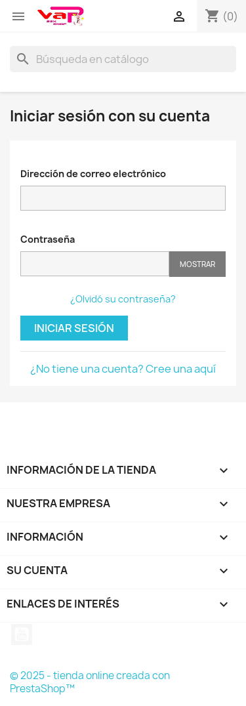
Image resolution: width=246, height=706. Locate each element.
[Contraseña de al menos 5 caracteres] (94, 263)
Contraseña (47, 239)
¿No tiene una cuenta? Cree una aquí (123, 369)
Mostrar (197, 264)
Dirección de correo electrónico (93, 173)
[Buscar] (123, 59)
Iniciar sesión (74, 328)
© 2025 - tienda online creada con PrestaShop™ (90, 682)
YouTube (21, 634)
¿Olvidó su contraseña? (123, 299)
